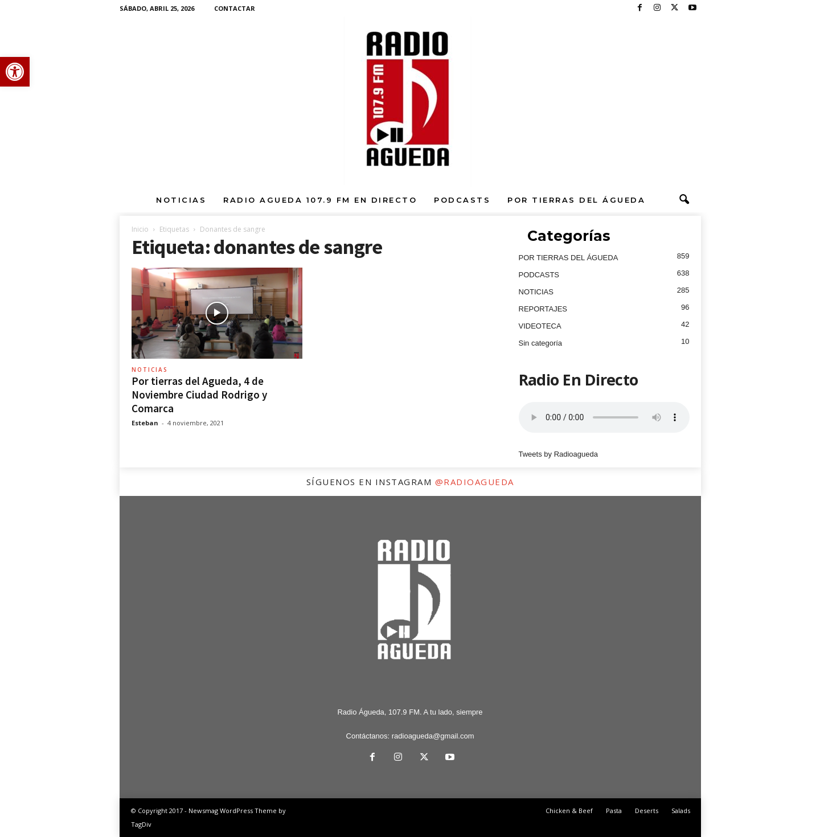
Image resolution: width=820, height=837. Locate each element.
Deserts (646, 810)
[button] (15, 72)
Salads (680, 810)
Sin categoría (541, 343)
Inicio (140, 229)
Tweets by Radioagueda (558, 454)
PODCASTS (462, 199)
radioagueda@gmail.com (433, 736)
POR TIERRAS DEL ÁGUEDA (576, 199)
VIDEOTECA (540, 326)
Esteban (145, 423)
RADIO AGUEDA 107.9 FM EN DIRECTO (320, 199)
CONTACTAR (234, 8)
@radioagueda (474, 481)
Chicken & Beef (569, 810)
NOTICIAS (181, 199)
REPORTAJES (543, 309)
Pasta (614, 810)
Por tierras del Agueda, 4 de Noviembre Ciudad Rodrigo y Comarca (199, 394)
